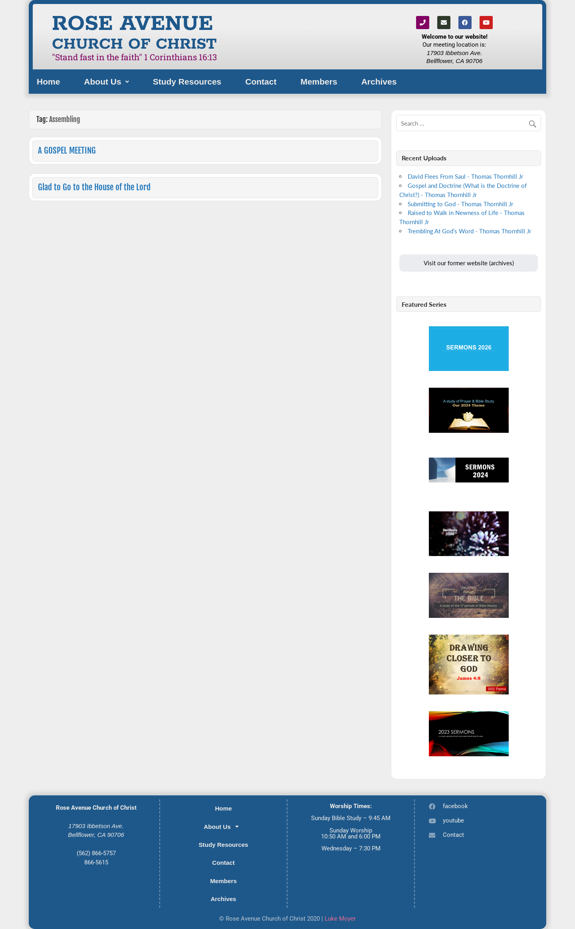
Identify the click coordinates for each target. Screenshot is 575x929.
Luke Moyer (340, 918)
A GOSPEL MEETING (67, 150)
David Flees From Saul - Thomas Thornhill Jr (465, 176)
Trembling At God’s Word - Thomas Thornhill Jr (469, 231)
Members (318, 81)
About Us (106, 81)
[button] (106, 81)
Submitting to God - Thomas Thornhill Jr (460, 203)
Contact (260, 81)
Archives (379, 81)
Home (48, 81)
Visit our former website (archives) (469, 262)
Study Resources (187, 81)
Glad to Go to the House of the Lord (94, 187)
